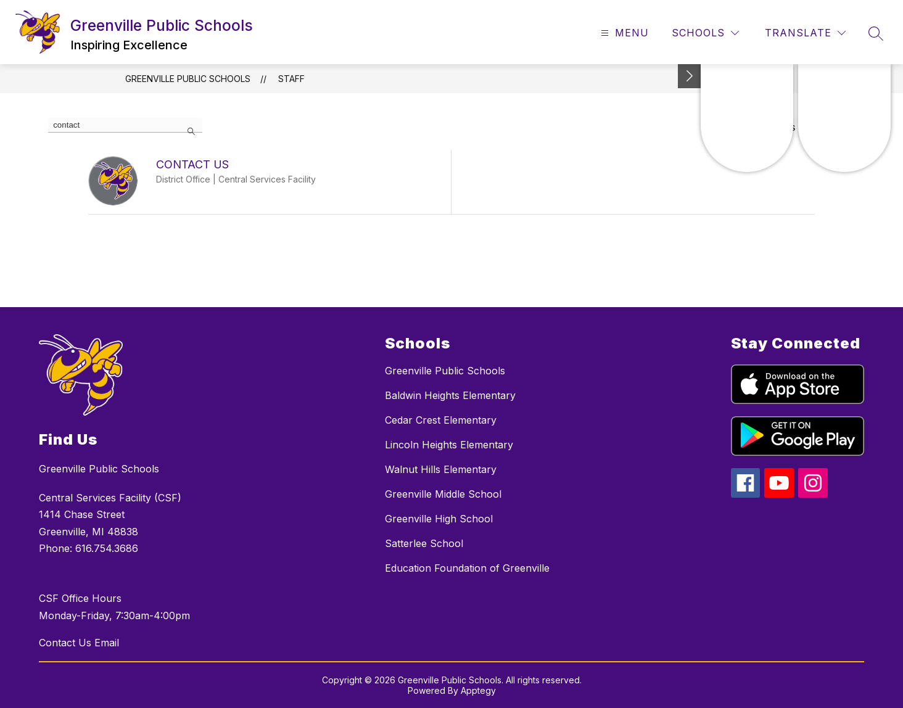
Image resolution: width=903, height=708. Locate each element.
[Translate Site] (805, 33)
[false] (125, 125)
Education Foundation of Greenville (467, 568)
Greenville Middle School (443, 494)
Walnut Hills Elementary (441, 469)
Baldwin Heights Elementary (450, 395)
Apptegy (478, 690)
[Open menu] (623, 33)
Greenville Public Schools (187, 78)
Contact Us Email (79, 642)
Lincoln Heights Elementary (449, 444)
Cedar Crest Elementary (441, 420)
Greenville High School (439, 518)
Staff (291, 78)
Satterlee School (424, 543)
